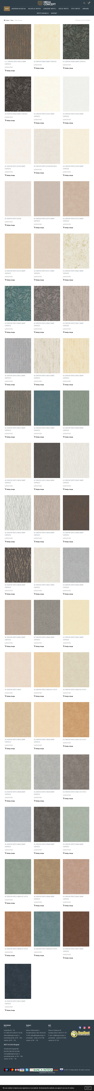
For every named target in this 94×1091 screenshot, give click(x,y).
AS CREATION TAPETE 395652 (12, 700)
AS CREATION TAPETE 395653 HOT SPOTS (45, 700)
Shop (7, 9)
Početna (7, 20)
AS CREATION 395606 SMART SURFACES (15, 115)
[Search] (84, 3)
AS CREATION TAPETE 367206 (12, 222)
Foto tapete (75, 9)
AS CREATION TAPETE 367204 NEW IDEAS (45, 168)
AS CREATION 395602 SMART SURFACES (45, 62)
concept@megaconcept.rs (12, 1069)
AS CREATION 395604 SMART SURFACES (74, 62)
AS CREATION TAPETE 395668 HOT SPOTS (15, 963)
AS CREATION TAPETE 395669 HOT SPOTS (45, 963)
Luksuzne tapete (49, 9)
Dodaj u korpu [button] (10, 71)
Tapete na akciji (43, 13)
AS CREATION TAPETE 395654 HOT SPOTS (75, 700)
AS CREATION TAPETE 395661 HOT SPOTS (75, 804)
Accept (88, 1088)
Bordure (86, 9)
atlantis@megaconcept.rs (11, 1051)
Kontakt (54, 13)
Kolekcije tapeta (34, 9)
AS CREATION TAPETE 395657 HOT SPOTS (75, 751)
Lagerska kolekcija (18, 9)
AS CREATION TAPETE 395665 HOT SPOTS (15, 910)
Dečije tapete (64, 9)
